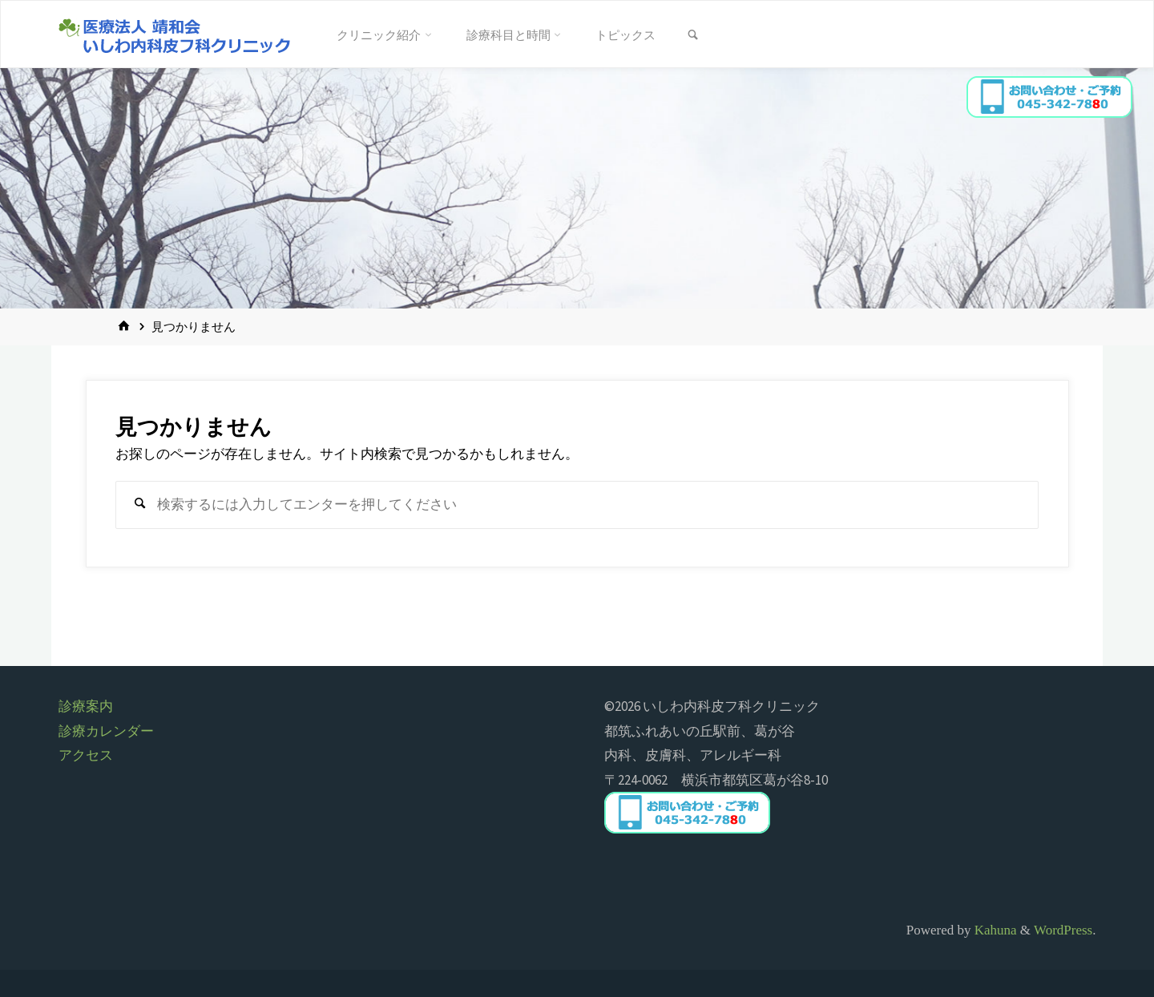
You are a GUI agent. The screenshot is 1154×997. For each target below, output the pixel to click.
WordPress (1063, 930)
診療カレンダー (106, 731)
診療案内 (86, 706)
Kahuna (993, 930)
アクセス (86, 755)
